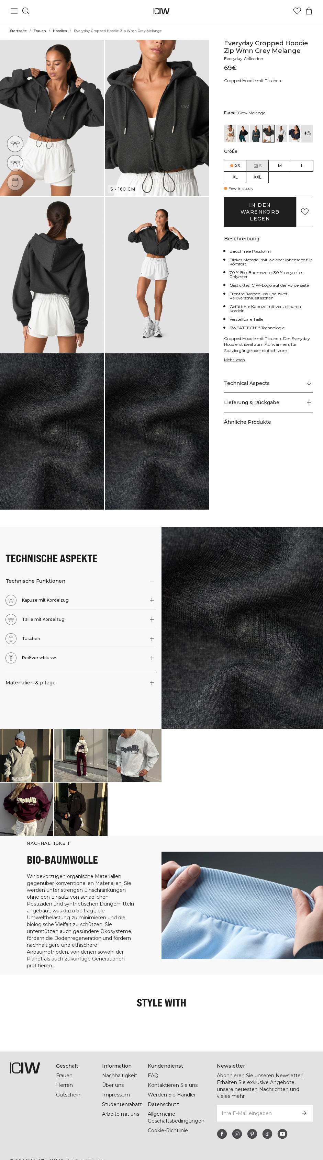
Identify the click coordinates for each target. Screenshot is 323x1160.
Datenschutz (163, 1097)
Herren (64, 1078)
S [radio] (257, 166)
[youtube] (282, 1120)
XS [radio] (237, 165)
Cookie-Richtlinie (168, 1124)
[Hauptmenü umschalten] (14, 11)
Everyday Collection (244, 58)
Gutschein (68, 1088)
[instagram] (237, 1120)
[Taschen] (17, 180)
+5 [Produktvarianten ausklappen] (307, 133)
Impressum (116, 1088)
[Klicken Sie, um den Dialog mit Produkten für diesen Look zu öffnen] (26, 755)
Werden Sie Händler (172, 1088)
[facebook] (222, 1120)
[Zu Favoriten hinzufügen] (305, 212)
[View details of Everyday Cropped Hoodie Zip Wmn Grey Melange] (269, 134)
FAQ (153, 1069)
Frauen (39, 31)
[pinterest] (252, 1120)
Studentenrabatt (122, 1097)
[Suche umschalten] (26, 11)
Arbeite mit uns (121, 1107)
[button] (52, 118)
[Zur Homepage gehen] (162, 11)
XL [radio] (235, 177)
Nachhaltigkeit (119, 1069)
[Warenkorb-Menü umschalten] (309, 11)
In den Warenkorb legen (260, 212)
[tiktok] (267, 1120)
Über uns (113, 1078)
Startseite (18, 31)
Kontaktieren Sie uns (173, 1078)
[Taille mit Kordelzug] (16, 162)
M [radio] (280, 165)
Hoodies (60, 31)
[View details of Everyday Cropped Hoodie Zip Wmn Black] (243, 134)
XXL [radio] (257, 177)
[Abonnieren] (304, 1099)
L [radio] (302, 165)
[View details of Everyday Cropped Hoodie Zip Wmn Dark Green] (256, 134)
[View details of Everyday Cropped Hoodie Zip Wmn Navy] (294, 134)
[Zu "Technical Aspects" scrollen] (268, 387)
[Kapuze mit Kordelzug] (15, 143)
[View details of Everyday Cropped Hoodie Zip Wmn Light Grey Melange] (281, 134)
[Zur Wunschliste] (297, 11)
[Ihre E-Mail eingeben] (255, 1099)
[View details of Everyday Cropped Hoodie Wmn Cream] (230, 134)
